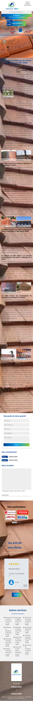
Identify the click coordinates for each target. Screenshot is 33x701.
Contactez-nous (20, 698)
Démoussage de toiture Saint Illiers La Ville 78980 (8, 621)
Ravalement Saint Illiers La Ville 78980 (28, 630)
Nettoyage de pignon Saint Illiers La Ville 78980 (18, 621)
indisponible (17, 21)
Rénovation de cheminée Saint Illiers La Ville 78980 (28, 649)
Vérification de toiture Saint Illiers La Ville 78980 (18, 640)
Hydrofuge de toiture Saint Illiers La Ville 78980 (8, 642)
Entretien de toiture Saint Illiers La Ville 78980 (28, 639)
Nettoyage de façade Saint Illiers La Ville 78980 (18, 631)
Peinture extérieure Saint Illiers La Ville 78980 (8, 652)
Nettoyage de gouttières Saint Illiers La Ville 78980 (8, 632)
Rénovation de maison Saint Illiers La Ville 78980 (28, 621)
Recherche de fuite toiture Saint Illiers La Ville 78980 (18, 651)
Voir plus (16, 595)
